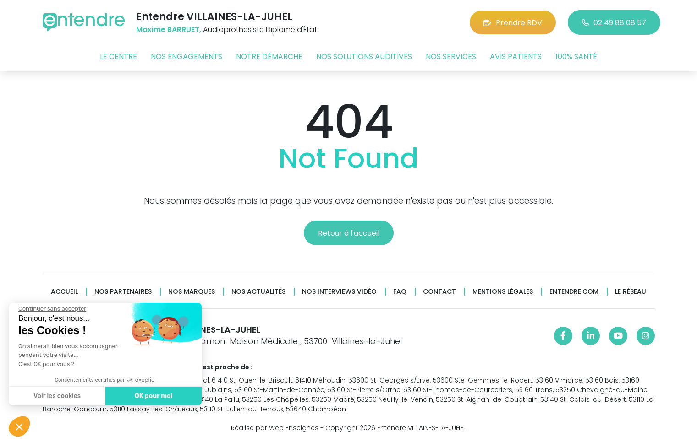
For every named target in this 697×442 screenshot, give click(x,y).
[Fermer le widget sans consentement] (51, 308)
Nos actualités (258, 292)
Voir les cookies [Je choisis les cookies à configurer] (56, 396)
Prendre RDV (512, 22)
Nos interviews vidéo (339, 292)
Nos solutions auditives (364, 56)
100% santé (576, 56)
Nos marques (191, 292)
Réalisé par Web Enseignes (274, 427)
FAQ (399, 292)
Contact (439, 292)
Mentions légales (502, 292)
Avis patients (516, 56)
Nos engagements (186, 56)
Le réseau (630, 292)
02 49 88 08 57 (614, 22)
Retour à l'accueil (348, 233)
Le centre (118, 56)
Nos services (451, 56)
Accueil (64, 292)
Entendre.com (573, 292)
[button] (19, 426)
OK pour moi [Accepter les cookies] (153, 396)
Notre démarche (269, 56)
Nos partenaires (123, 292)
